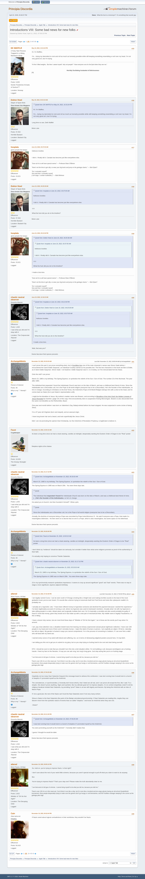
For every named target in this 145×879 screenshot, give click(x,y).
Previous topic (120, 35)
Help (119, 876)
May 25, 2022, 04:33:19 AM (40, 100)
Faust (13, 430)
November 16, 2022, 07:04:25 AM (42, 672)
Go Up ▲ (135, 876)
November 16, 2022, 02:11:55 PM (42, 714)
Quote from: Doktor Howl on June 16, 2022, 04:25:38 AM (53, 238)
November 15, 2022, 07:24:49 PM (42, 594)
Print (133, 41)
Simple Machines (23, 876)
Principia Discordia (20, 8)
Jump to (105, 863)
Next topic (131, 35)
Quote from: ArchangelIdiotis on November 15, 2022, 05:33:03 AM (56, 476)
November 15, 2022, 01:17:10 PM (42, 472)
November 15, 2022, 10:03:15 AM (42, 430)
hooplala (15, 147)
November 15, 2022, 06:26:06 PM (42, 531)
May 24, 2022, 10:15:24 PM (40, 48)
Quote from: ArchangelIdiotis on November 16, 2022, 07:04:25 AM (56, 719)
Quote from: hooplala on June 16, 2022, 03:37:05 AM (52, 191)
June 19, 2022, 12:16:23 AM (40, 297)
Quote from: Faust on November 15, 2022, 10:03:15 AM (53, 536)
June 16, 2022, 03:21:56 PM (40, 233)
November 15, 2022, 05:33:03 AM (42, 361)
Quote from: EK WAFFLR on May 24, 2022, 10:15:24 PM (53, 105)
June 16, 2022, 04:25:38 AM (40, 186)
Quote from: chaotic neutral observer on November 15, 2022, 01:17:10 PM (59, 561)
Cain (13, 813)
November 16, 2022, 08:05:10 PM (42, 764)
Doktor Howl (16, 100)
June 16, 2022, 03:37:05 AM (40, 147)
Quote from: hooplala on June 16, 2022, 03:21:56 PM (52, 302)
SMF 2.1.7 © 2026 (12, 876)
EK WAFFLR (16, 48)
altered (14, 594)
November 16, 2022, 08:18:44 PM (42, 813)
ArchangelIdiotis (18, 361)
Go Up (12, 853)
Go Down (13, 41)
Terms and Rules (126, 876)
